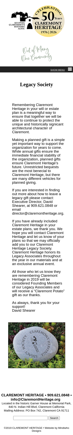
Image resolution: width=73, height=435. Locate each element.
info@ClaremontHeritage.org (35, 399)
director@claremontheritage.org (37, 213)
